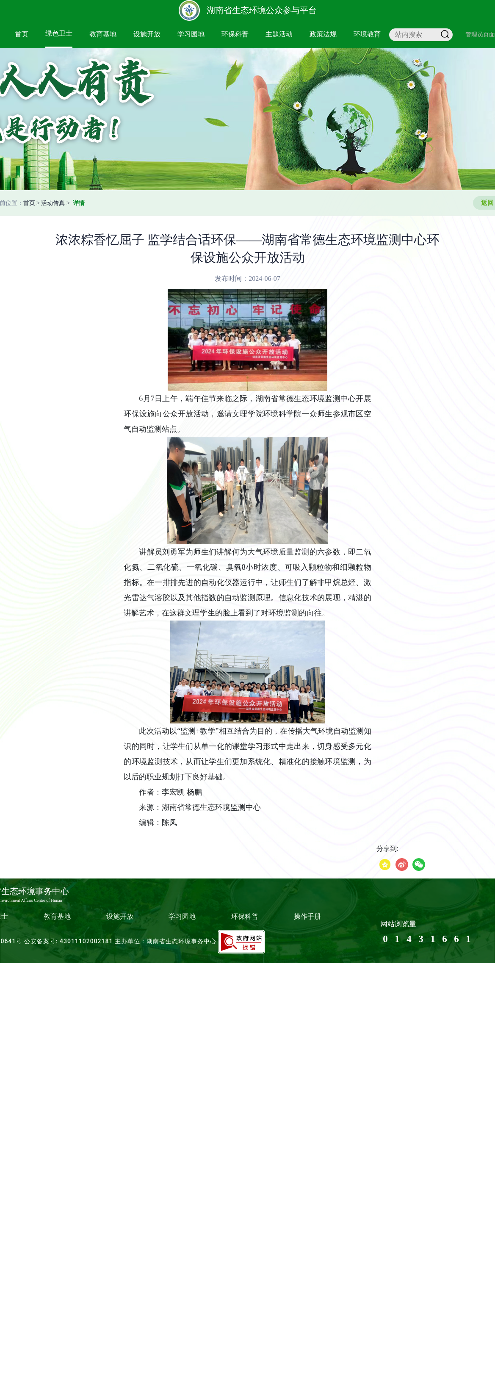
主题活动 (279, 34)
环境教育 (367, 34)
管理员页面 (480, 34)
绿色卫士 (58, 33)
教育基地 (102, 34)
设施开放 (146, 34)
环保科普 (235, 34)
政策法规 (323, 34)
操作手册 (307, 916)
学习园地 (191, 34)
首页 (21, 34)
